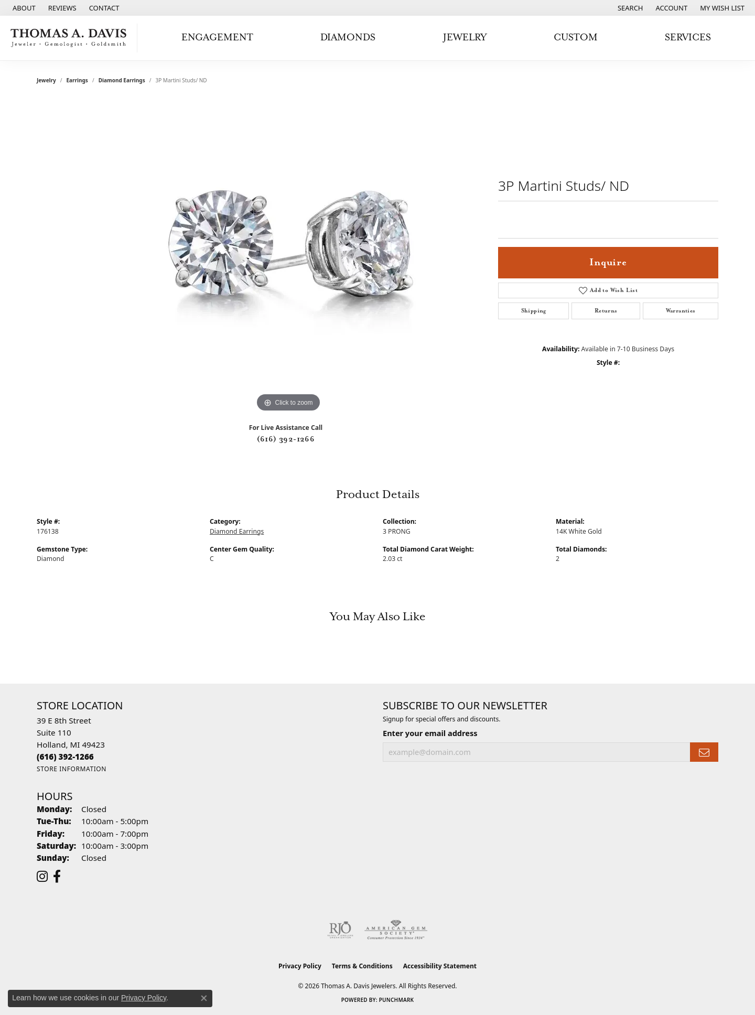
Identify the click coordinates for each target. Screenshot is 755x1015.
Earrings (77, 80)
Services (688, 37)
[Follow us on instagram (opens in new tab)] (42, 876)
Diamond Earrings (122, 80)
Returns (606, 311)
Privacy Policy (299, 966)
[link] (23, 8)
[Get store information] (71, 768)
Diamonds (347, 37)
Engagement (217, 37)
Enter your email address (430, 733)
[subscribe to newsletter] (704, 752)
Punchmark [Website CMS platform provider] (396, 999)
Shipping (533, 311)
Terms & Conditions (362, 966)
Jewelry (465, 37)
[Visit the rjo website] (340, 930)
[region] (288, 257)
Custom (576, 37)
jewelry (46, 80)
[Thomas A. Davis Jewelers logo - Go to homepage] (71, 38)
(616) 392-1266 (286, 439)
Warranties (681, 311)
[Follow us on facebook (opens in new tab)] (57, 876)
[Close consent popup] (204, 998)
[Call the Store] (65, 756)
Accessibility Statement (440, 966)
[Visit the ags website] (396, 930)
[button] (629, 8)
